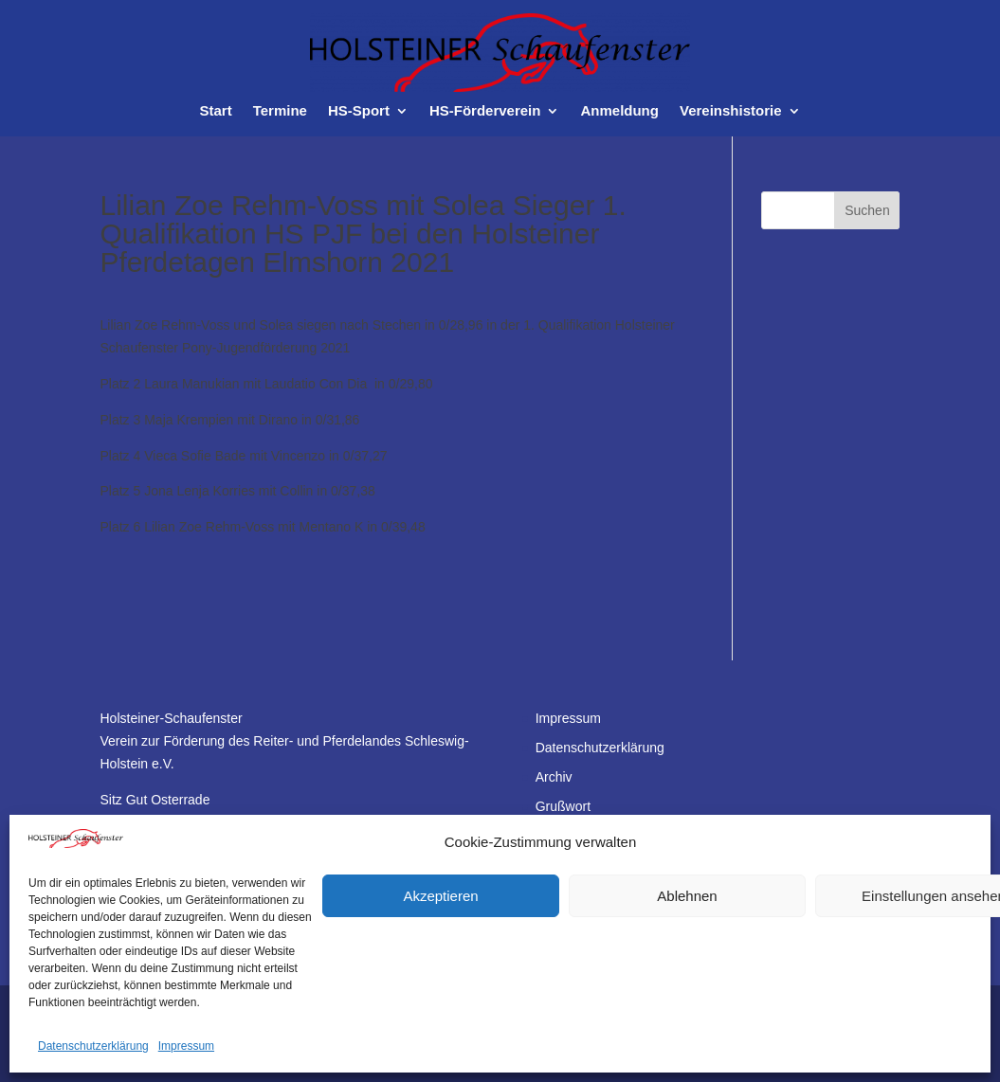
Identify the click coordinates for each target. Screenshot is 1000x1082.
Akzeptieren (440, 896)
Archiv (554, 776)
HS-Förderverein (485, 111)
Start (215, 111)
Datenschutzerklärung (93, 1046)
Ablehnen (687, 896)
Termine (280, 111)
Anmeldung (619, 111)
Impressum (186, 1046)
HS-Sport (359, 111)
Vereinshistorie (731, 111)
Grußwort (563, 806)
